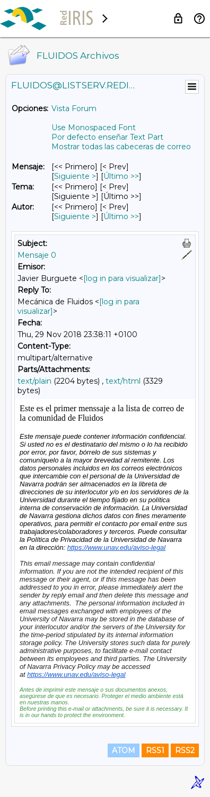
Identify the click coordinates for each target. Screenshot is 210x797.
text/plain (34, 381)
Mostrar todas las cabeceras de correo (121, 146)
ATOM (123, 750)
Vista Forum (74, 108)
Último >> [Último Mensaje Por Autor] (121, 216)
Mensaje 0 (37, 255)
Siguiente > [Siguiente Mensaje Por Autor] (75, 216)
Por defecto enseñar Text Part (107, 137)
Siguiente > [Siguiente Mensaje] (75, 176)
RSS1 (155, 750)
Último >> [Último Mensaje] (121, 176)
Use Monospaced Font (93, 127)
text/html (123, 381)
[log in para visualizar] (122, 278)
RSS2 (185, 750)
